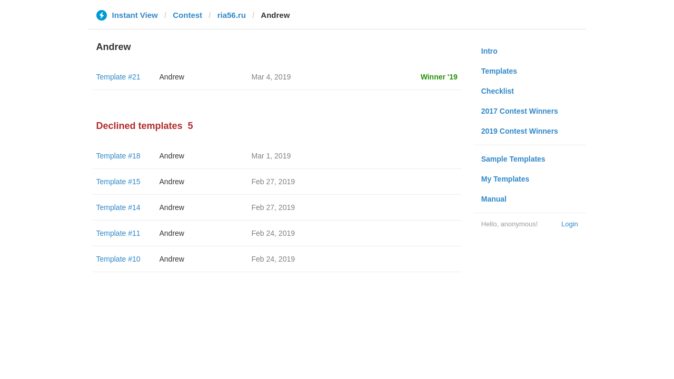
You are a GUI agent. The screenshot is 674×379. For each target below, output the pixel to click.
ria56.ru (231, 15)
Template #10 (118, 259)
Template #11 (118, 233)
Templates (499, 71)
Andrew (172, 77)
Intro (489, 51)
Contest (187, 15)
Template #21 (118, 77)
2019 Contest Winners (519, 131)
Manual (494, 199)
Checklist (497, 91)
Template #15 (118, 181)
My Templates (505, 179)
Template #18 (118, 156)
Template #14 (118, 207)
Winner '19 (439, 77)
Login (569, 224)
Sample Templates (513, 159)
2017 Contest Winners (519, 111)
